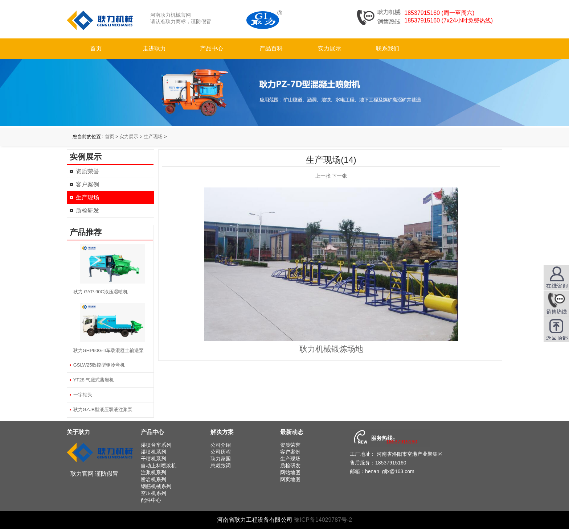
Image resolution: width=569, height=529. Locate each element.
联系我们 (387, 48)
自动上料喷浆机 (158, 465)
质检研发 (87, 210)
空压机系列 (153, 493)
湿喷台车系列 (156, 445)
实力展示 (329, 48)
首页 (96, 48)
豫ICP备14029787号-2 (323, 520)
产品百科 (271, 48)
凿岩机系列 (153, 479)
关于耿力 (78, 432)
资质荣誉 (87, 171)
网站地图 (290, 472)
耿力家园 (220, 459)
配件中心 (151, 500)
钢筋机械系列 (156, 486)
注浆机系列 (153, 472)
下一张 (339, 176)
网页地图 (290, 479)
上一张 (323, 176)
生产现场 (153, 136)
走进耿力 (154, 48)
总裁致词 (220, 465)
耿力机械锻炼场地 (331, 349)
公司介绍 (220, 445)
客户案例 (87, 184)
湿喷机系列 (153, 452)
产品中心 (211, 48)
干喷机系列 (153, 459)
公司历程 (220, 452)
